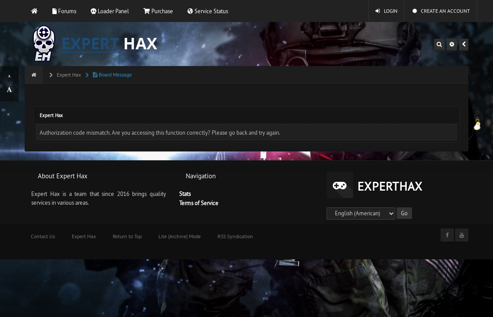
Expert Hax (68, 74)
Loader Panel (110, 11)
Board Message (112, 74)
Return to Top (127, 236)
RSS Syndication (235, 236)
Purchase (158, 11)
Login (386, 10)
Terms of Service (198, 202)
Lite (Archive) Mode (179, 236)
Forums (64, 11)
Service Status (208, 11)
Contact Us (43, 236)
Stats (185, 193)
